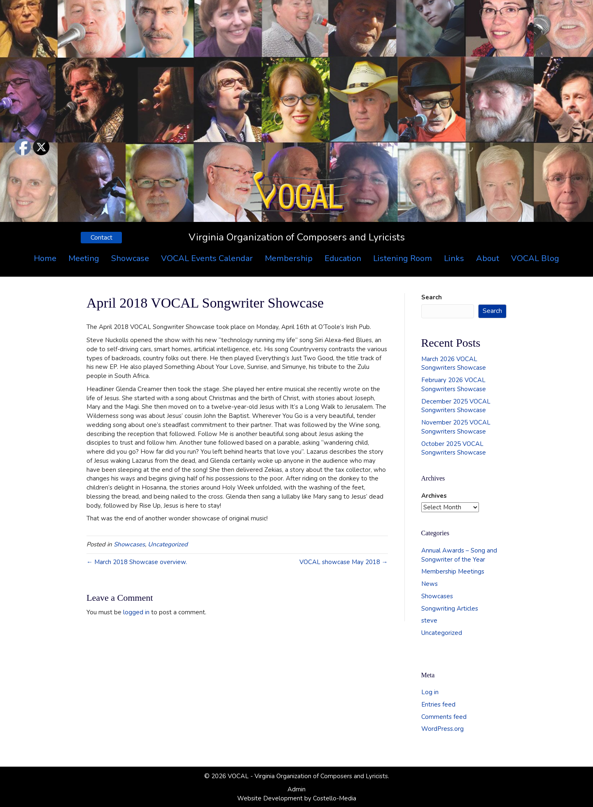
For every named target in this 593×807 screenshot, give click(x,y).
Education (343, 258)
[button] (101, 237)
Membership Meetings (452, 571)
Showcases (129, 544)
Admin (296, 789)
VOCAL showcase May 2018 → (343, 562)
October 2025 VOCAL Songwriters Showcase (453, 448)
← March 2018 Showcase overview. (136, 562)
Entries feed (438, 704)
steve (429, 620)
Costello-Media (334, 798)
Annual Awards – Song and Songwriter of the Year (459, 555)
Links (454, 258)
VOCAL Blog (535, 258)
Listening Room (402, 258)
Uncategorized (168, 544)
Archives (434, 496)
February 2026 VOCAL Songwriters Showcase (453, 384)
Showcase (130, 258)
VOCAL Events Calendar (207, 258)
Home (45, 258)
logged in (136, 612)
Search (431, 297)
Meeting (83, 258)
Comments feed (444, 717)
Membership (289, 258)
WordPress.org (442, 729)
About (487, 258)
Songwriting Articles (449, 608)
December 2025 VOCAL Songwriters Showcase (455, 406)
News (429, 584)
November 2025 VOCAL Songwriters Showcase (455, 427)
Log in (430, 692)
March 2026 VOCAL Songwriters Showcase (453, 363)
